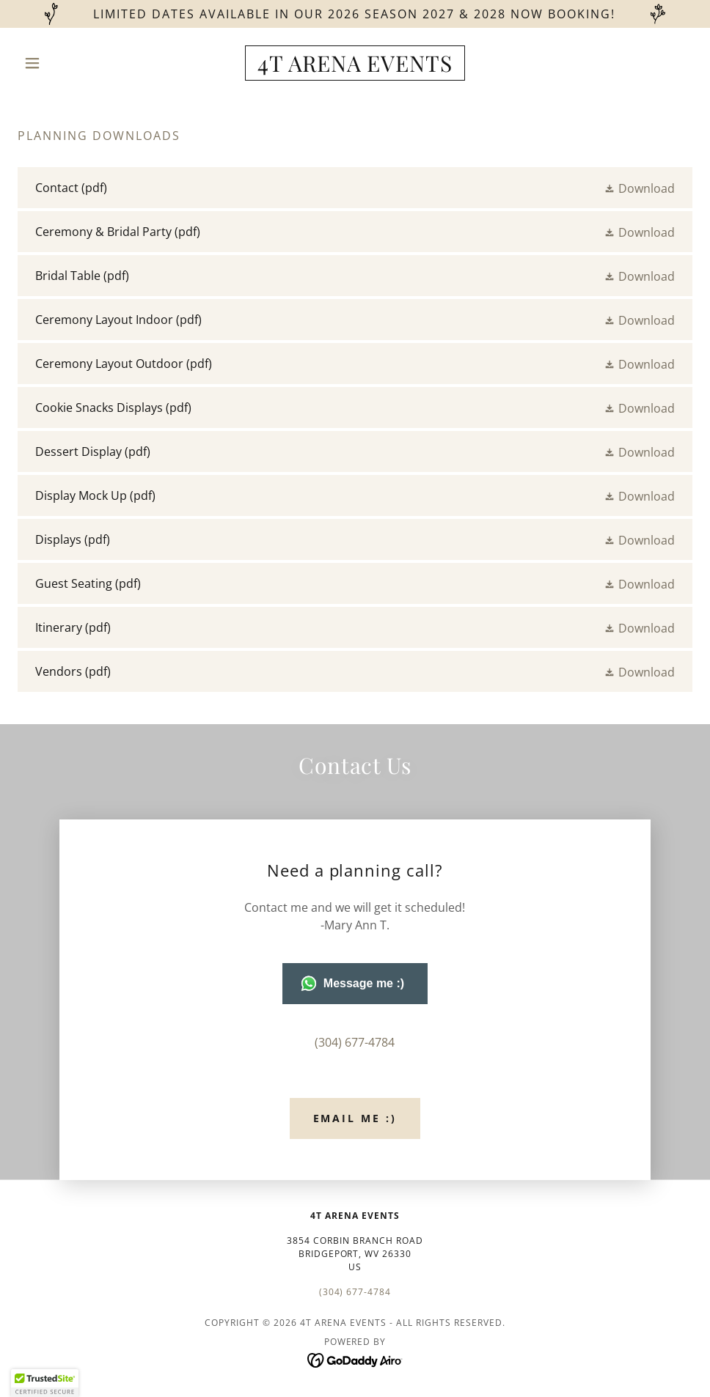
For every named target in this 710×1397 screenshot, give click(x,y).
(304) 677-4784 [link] (355, 1042)
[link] (355, 67)
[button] (68, 63)
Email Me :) (355, 1118)
